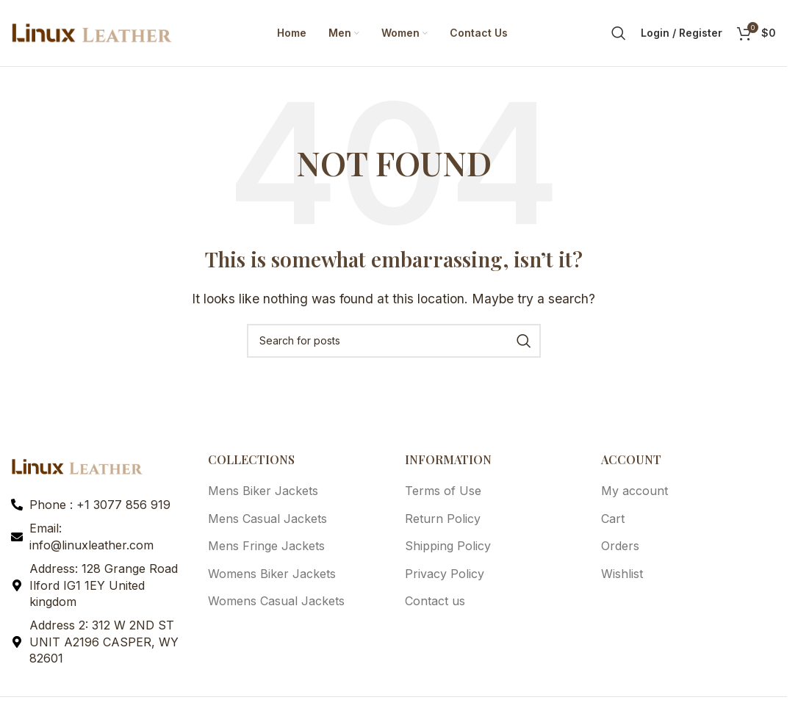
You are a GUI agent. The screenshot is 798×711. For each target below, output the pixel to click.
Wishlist (622, 573)
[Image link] (77, 465)
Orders (620, 545)
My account (634, 490)
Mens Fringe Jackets (266, 545)
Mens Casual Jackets (267, 518)
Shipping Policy (448, 545)
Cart (613, 518)
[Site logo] (92, 31)
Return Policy (443, 518)
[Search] (618, 33)
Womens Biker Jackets (272, 573)
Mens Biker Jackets (263, 490)
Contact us (435, 600)
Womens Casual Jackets (276, 600)
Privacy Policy (444, 573)
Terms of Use (443, 490)
